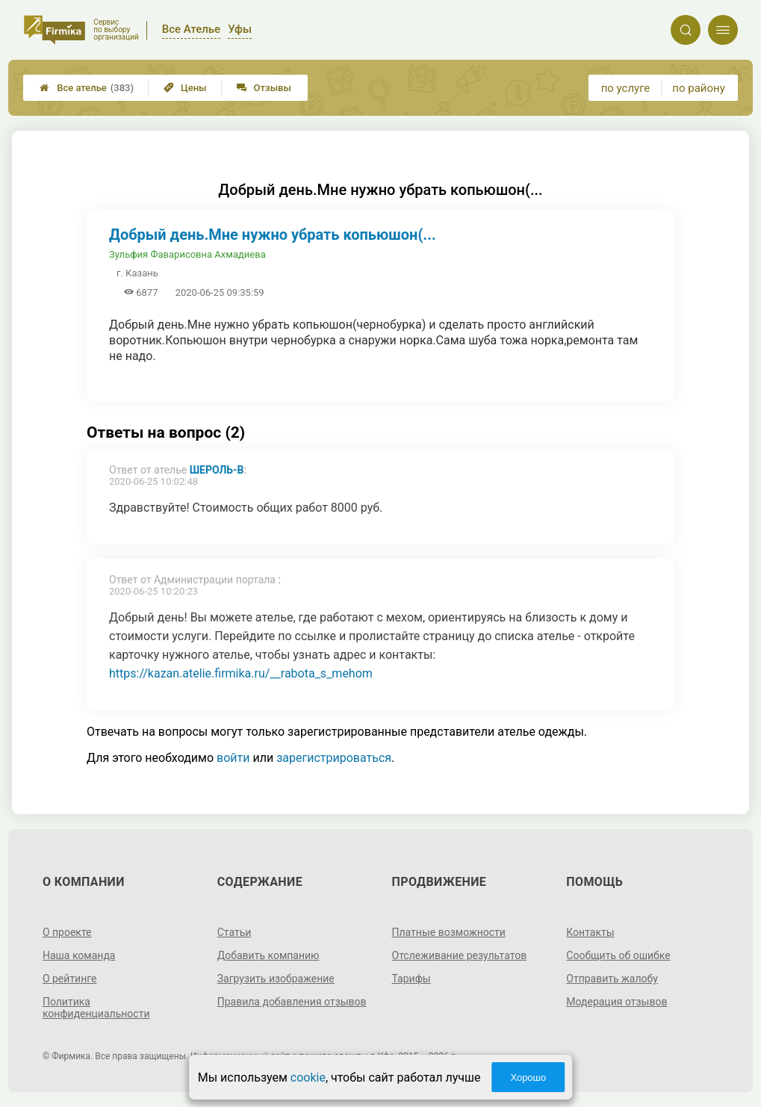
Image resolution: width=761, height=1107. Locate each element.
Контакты (590, 932)
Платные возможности (449, 932)
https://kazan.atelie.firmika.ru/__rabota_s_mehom (241, 673)
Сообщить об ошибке (618, 955)
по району (698, 88)
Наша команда (79, 955)
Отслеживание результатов (459, 955)
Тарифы (411, 978)
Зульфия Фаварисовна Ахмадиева (187, 254)
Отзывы (264, 87)
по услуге (625, 88)
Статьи (234, 932)
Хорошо (528, 1077)
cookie (308, 1077)
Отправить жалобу (612, 978)
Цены (185, 87)
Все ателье (87, 87)
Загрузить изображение (276, 978)
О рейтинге (70, 978)
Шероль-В (217, 470)
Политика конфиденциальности (96, 1008)
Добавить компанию (268, 955)
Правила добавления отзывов (292, 1002)
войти (233, 758)
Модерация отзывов (616, 1002)
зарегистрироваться (333, 758)
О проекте (67, 932)
